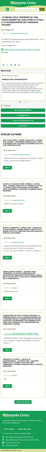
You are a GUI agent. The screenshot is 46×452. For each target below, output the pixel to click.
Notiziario (25, 33)
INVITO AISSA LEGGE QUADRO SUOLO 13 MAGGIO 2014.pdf (21, 51)
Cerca (42, 9)
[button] (7, 9)
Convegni (13, 33)
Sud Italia (36, 334)
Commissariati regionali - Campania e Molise (25, 333)
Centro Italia (21, 200)
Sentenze (27, 154)
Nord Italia (15, 154)
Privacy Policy (9, 429)
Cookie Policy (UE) (24, 429)
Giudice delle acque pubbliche (12, 334)
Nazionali (19, 33)
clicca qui (39, 92)
